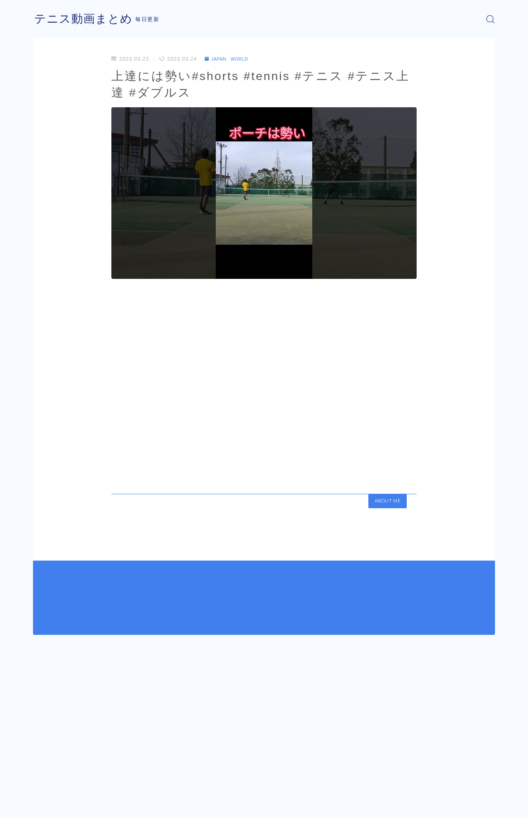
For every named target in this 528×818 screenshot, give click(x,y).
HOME (42, 781)
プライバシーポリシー (102, 806)
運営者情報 (46, 806)
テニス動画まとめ (86, 19)
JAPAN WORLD (230, 59)
